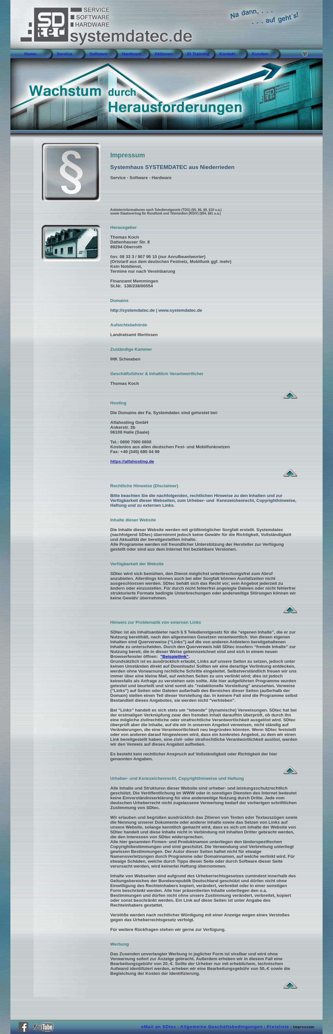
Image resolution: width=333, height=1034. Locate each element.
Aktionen (163, 53)
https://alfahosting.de (132, 461)
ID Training (198, 53)
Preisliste (278, 1026)
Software (98, 53)
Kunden (260, 53)
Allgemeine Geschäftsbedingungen (221, 1026)
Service (64, 53)
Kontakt (228, 53)
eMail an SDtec (158, 1026)
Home (30, 53)
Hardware (132, 53)
